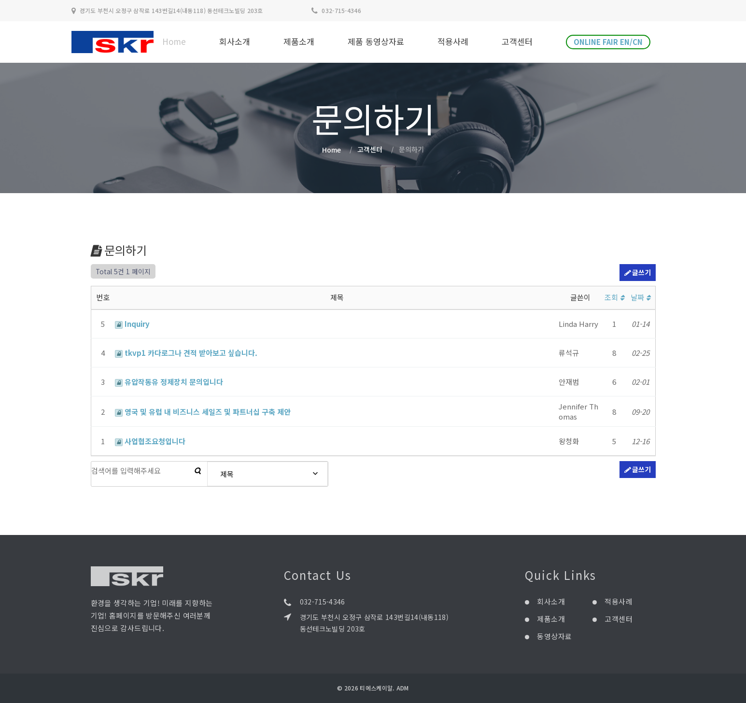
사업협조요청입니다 (150, 441)
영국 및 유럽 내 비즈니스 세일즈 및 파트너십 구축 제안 (203, 412)
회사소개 (234, 41)
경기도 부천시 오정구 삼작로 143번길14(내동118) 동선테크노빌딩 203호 (374, 622)
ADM (402, 688)
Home (174, 41)
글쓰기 (637, 273)
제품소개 (298, 41)
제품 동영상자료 (376, 41)
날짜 (640, 297)
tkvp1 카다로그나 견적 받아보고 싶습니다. (186, 353)
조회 (614, 297)
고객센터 (517, 41)
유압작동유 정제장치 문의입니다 (169, 382)
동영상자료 (554, 636)
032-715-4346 (341, 10)
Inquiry (132, 324)
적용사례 (452, 41)
